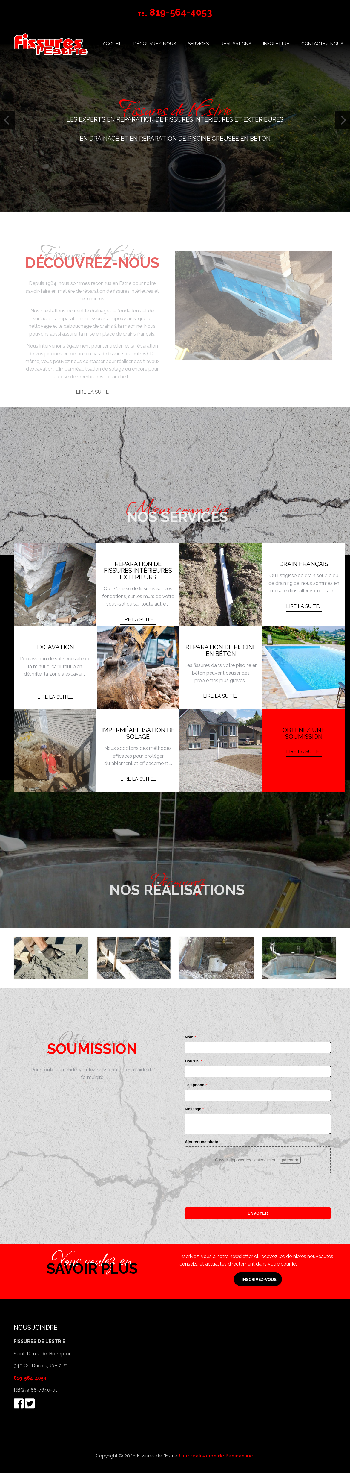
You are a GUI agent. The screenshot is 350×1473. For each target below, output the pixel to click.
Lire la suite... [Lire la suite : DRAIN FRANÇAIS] (304, 606)
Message (194, 1109)
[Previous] (7, 120)
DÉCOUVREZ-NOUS (154, 43)
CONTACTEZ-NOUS (322, 43)
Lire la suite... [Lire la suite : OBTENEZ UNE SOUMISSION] (304, 751)
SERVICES (198, 43)
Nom (190, 1037)
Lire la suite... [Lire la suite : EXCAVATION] (55, 697)
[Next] (342, 120)
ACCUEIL (112, 43)
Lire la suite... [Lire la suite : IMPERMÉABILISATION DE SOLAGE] (138, 779)
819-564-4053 (30, 1378)
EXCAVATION (55, 647)
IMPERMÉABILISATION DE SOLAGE (138, 733)
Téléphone (196, 1085)
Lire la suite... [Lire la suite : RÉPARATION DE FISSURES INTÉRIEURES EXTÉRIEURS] (138, 619)
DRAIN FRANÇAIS (303, 564)
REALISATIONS (236, 43)
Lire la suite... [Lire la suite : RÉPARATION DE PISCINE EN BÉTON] (221, 696)
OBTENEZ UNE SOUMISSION (304, 733)
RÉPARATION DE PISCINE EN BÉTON (221, 650)
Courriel (193, 1061)
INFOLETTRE (276, 43)
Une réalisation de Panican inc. (216, 1456)
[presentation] (230, 1190)
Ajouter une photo (201, 1142)
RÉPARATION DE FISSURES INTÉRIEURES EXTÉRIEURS (138, 570)
